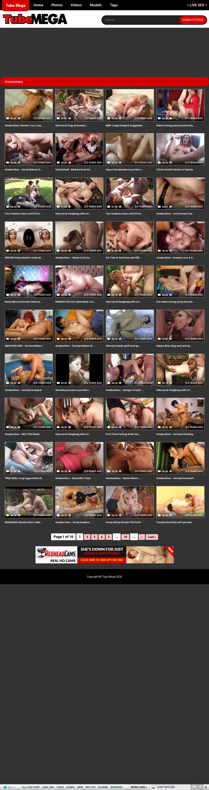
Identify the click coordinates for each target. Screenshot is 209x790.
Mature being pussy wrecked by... (180, 125)
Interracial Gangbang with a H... (77, 222)
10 (125, 576)
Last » (153, 576)
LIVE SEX (197, 5)
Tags (114, 5)
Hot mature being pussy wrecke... (180, 319)
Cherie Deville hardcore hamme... (180, 174)
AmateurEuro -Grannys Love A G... (178, 273)
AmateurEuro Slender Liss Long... (29, 125)
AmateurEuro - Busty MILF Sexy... (78, 513)
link (205, 730)
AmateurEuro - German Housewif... (173, 515)
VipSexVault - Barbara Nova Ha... (78, 174)
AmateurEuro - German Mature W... (77, 370)
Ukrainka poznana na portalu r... (77, 416)
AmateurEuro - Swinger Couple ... (129, 416)
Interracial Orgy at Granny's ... (76, 125)
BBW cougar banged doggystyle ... (128, 127)
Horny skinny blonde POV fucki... (129, 561)
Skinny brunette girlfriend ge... (128, 367)
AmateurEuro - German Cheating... (173, 467)
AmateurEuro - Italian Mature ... (128, 513)
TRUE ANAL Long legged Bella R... (29, 513)
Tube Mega (15, 5)
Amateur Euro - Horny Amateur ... (79, 561)
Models (96, 5)
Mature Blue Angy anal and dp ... (179, 367)
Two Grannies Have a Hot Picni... (28, 222)
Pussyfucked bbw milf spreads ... (179, 561)
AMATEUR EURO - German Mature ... (23, 370)
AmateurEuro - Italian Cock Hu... (78, 270)
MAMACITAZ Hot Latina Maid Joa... (76, 321)
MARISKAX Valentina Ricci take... (28, 561)
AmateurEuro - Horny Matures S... (26, 176)
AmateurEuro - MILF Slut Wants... (28, 464)
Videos (76, 5)
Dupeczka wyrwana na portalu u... (129, 174)
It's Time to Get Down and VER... (128, 270)
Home (38, 5)
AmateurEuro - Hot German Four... (176, 224)
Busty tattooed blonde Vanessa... (28, 319)
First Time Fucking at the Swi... (128, 464)
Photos (57, 5)
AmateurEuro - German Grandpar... (21, 418)
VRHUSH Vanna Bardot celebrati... (29, 270)
